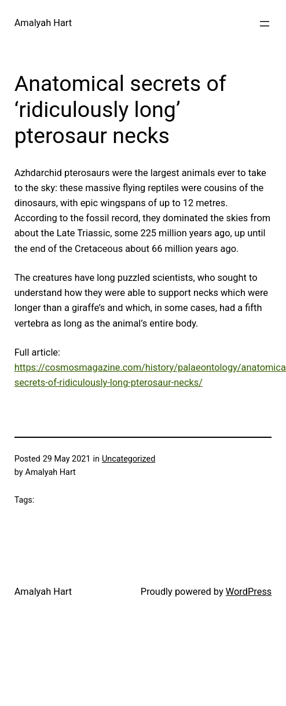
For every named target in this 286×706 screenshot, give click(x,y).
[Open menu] (265, 24)
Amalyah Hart (43, 22)
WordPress (249, 591)
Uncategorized (128, 459)
